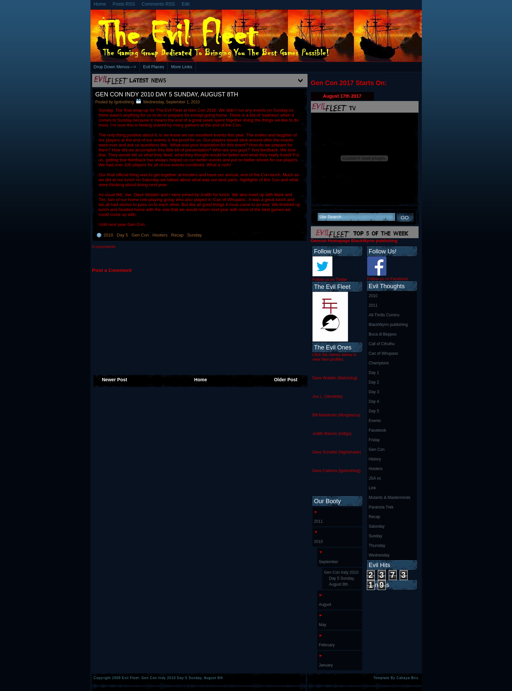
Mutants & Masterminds (390, 497)
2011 (373, 305)
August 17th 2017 (342, 96)
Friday (374, 440)
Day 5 (123, 235)
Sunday (194, 235)
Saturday (377, 526)
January (326, 665)
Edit (186, 4)
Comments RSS (158, 4)
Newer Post (114, 379)
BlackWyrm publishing (388, 324)
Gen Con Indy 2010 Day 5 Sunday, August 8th (166, 94)
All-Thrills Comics (384, 315)
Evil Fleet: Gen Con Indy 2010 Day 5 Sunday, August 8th (172, 678)
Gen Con (141, 235)
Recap (178, 235)
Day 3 (374, 392)
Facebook (377, 430)
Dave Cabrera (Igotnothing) (337, 470)
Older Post (286, 379)
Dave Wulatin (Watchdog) (335, 378)
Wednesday (379, 555)
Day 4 (374, 401)
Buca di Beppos (383, 334)
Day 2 (374, 382)
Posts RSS (124, 4)
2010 (109, 235)
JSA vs (375, 478)
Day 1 (374, 372)
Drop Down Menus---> (115, 66)
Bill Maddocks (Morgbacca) (337, 415)
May (322, 624)
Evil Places (153, 66)
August (325, 604)
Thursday (377, 545)
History (375, 459)
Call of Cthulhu (382, 344)
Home (100, 4)
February (327, 645)
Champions (379, 363)
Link (372, 488)
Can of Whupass (383, 353)
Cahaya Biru (407, 678)
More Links (181, 66)
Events (375, 420)
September (328, 561)
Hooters (160, 235)
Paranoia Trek (381, 507)
